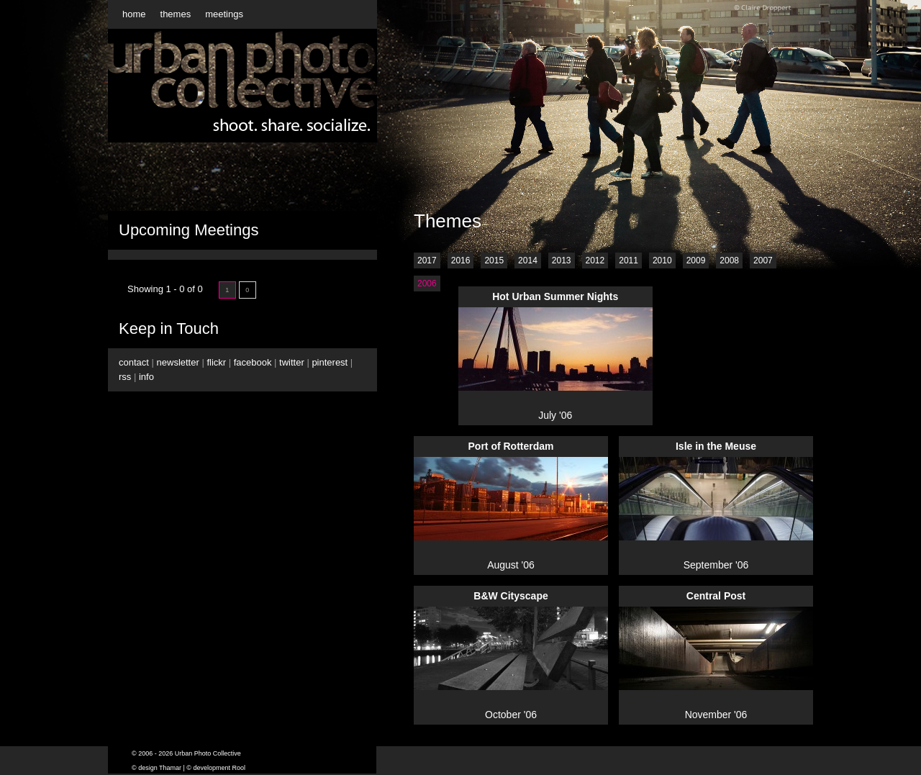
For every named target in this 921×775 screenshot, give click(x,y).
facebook (253, 362)
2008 (729, 260)
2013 (561, 260)
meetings (224, 14)
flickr (216, 362)
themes (175, 14)
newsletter (178, 362)
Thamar (170, 767)
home (134, 14)
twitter (291, 362)
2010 (662, 260)
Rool (239, 767)
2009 (696, 260)
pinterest (330, 362)
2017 (427, 260)
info (146, 376)
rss (125, 376)
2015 (494, 260)
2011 (628, 260)
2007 (763, 260)
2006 (427, 283)
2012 (595, 260)
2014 (527, 260)
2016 (461, 260)
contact (134, 362)
